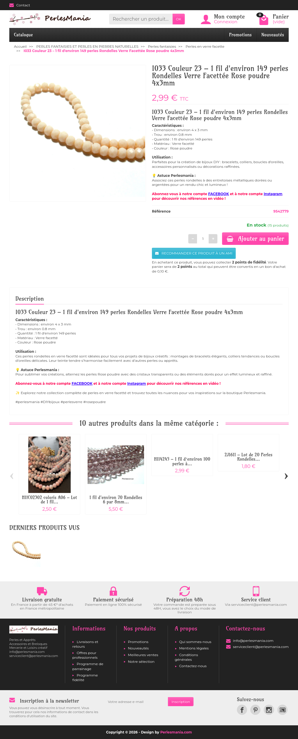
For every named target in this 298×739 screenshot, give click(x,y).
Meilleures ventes (143, 655)
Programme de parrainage (87, 666)
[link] (242, 710)
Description (29, 298)
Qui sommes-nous (195, 642)
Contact (19, 5)
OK (179, 19)
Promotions (240, 35)
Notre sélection (141, 661)
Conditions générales (186, 657)
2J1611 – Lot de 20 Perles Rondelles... (249, 457)
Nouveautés (272, 35)
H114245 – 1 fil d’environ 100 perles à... (182, 461)
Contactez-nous (193, 666)
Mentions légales (194, 648)
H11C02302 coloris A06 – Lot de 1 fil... (49, 500)
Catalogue (23, 35)
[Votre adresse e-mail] (136, 701)
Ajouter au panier (255, 238)
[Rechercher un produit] (140, 19)
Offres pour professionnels (84, 655)
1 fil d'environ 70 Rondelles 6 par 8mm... (115, 500)
